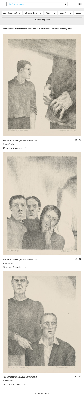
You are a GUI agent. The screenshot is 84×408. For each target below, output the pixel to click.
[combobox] (36, 9)
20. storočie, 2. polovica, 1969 (14, 152)
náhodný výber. (66, 33)
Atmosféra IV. (9, 149)
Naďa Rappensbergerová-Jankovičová (20, 145)
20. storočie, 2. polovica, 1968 (14, 272)
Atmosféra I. (8, 385)
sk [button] (80, 8)
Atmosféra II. (8, 268)
